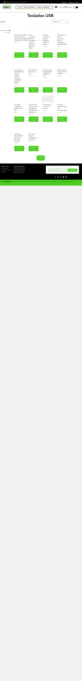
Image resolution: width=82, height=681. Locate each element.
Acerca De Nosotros (6, 170)
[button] (43, 7)
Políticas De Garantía (19, 171)
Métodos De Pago (18, 172)
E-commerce (4, 168)
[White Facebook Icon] (55, 177)
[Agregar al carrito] (19, 55)
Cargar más (40, 158)
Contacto (3, 171)
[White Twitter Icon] (66, 177)
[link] (75, 7)
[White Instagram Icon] (58, 177)
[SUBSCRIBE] (72, 170)
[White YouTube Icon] (63, 177)
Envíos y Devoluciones (19, 169)
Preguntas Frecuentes (19, 168)
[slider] (10, 30)
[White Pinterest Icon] (61, 177)
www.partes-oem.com (69, 181)
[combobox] (60, 21)
